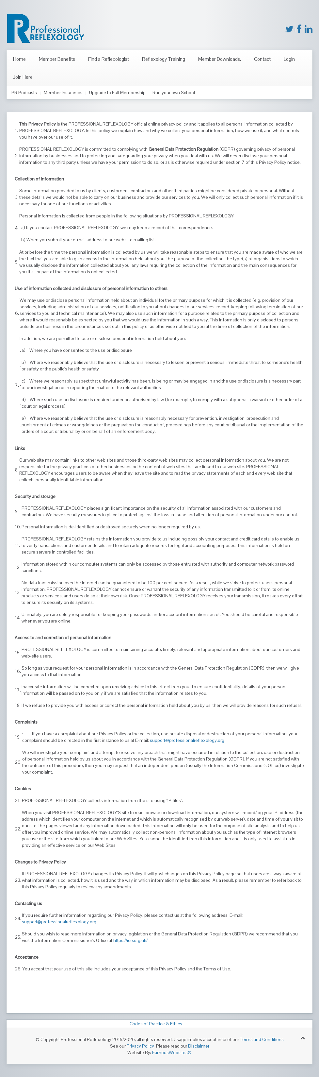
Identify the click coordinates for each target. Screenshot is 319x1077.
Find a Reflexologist (108, 59)
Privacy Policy (140, 1046)
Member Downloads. (219, 59)
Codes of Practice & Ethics (155, 1024)
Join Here (23, 77)
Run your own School (173, 92)
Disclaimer (198, 1046)
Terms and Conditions (262, 1039)
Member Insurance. (63, 92)
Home (19, 59)
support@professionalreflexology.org (187, 740)
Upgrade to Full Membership (117, 92)
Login (289, 59)
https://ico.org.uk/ (130, 940)
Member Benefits (57, 59)
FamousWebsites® (172, 1052)
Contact (262, 59)
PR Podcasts (24, 92)
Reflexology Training (163, 59)
